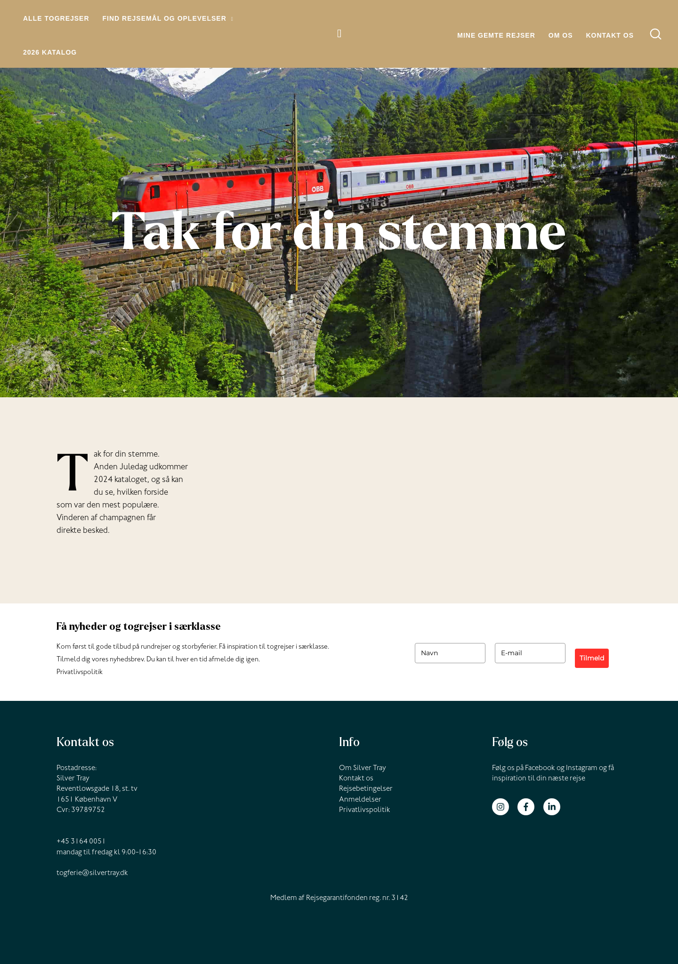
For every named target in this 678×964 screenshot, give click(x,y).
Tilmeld (592, 658)
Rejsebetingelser (366, 789)
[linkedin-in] (553, 806)
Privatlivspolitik (79, 672)
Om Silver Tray (362, 768)
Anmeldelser (360, 800)
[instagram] (504, 806)
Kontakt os (610, 35)
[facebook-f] (529, 806)
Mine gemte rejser (496, 35)
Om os (561, 35)
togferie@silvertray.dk (92, 873)
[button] (230, 18)
